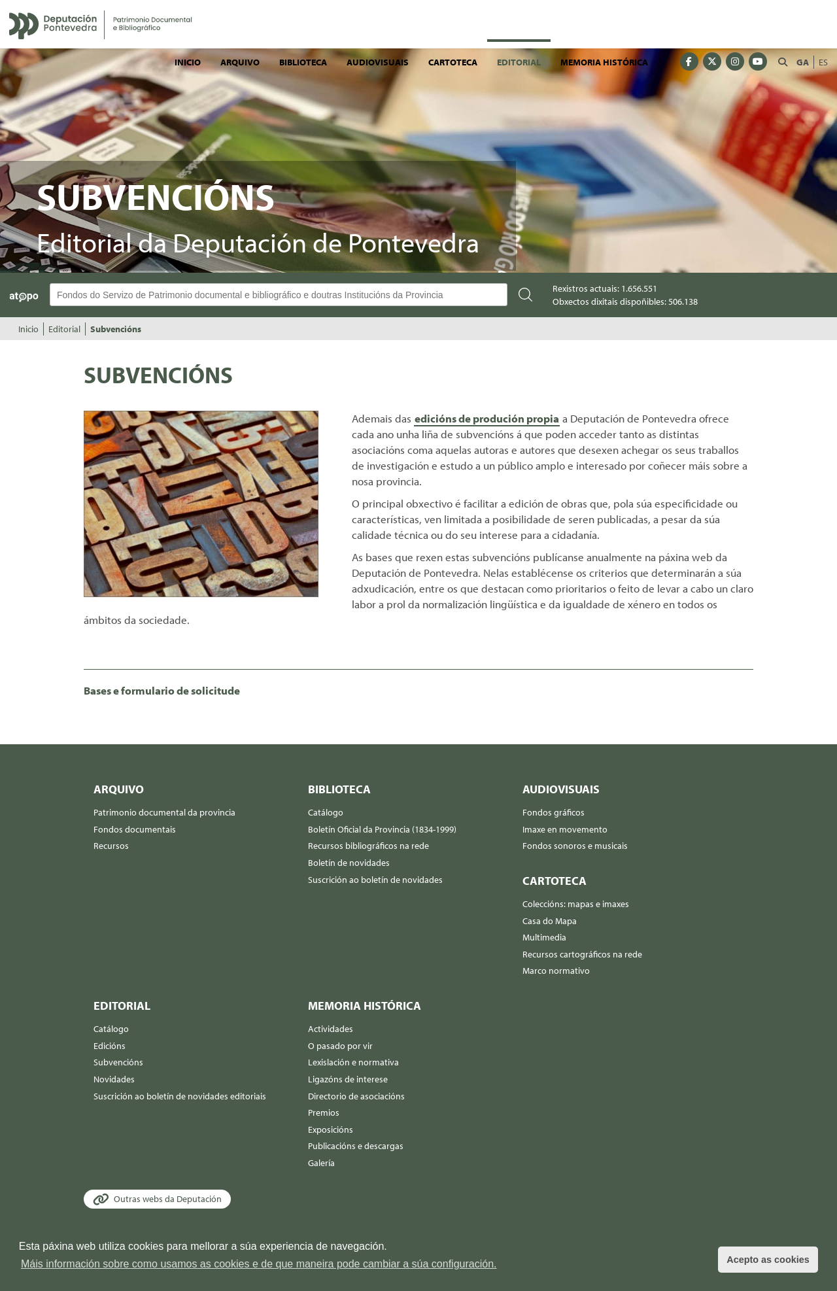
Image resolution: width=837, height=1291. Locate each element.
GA (802, 62)
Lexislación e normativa (353, 1062)
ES (823, 62)
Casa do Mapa (549, 921)
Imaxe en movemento (564, 829)
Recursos (111, 846)
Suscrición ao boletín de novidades (375, 880)
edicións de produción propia (487, 418)
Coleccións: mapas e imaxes (575, 904)
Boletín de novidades (349, 863)
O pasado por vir (340, 1046)
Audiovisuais (378, 62)
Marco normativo (556, 970)
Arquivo (240, 62)
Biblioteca (303, 62)
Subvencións (115, 329)
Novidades (114, 1079)
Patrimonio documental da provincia (164, 812)
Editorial (519, 62)
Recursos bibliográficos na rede (368, 846)
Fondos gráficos (553, 812)
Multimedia (544, 937)
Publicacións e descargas (355, 1146)
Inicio (188, 62)
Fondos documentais (135, 829)
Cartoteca (452, 62)
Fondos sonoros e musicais (575, 846)
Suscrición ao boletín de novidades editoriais (180, 1096)
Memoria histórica (604, 62)
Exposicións (330, 1129)
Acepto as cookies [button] (767, 1259)
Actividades (330, 1029)
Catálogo (325, 812)
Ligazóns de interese (348, 1079)
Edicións (110, 1046)
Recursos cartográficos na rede (582, 954)
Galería (321, 1163)
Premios (323, 1112)
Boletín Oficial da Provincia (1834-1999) (382, 829)
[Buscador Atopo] (278, 294)
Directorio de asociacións (356, 1096)
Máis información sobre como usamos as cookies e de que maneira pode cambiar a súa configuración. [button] (259, 1263)
